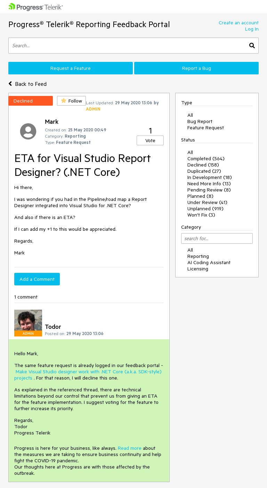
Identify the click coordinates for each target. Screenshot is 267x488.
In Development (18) (209, 177)
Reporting (198, 256)
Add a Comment (37, 279)
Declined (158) (203, 165)
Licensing (197, 269)
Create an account (239, 22)
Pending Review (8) (209, 190)
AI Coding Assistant (208, 262)
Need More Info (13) (209, 183)
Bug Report (199, 121)
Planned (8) (200, 196)
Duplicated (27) (204, 171)
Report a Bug (196, 68)
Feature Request (205, 127)
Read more (129, 448)
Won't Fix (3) (201, 215)
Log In (252, 29)
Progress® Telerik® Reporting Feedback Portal (89, 24)
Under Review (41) (207, 202)
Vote (150, 140)
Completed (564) (206, 158)
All (190, 115)
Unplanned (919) (205, 208)
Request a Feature (70, 68)
